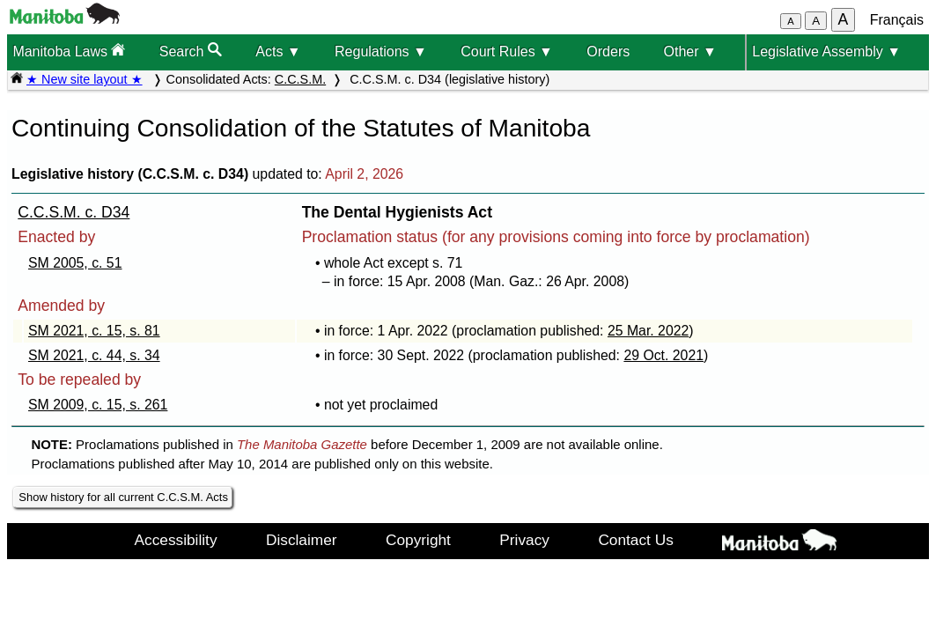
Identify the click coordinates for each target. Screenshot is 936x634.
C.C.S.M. (300, 79)
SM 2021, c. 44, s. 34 (94, 355)
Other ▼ (690, 51)
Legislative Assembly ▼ (826, 51)
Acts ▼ (277, 51)
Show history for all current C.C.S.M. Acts (123, 497)
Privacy (524, 540)
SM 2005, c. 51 (75, 262)
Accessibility (176, 540)
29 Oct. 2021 (663, 355)
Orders (608, 51)
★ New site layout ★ (84, 79)
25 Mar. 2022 (648, 330)
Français (897, 19)
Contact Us (635, 540)
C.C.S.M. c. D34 (73, 212)
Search (190, 50)
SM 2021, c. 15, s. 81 (94, 330)
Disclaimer (301, 540)
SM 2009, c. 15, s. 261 (97, 404)
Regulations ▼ (381, 51)
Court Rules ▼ (507, 51)
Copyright (418, 540)
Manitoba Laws (68, 50)
